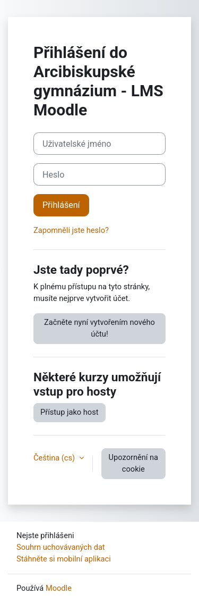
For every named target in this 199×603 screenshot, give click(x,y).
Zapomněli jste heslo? (71, 230)
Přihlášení (61, 205)
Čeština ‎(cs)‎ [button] (55, 458)
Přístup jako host (69, 412)
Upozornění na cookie (133, 463)
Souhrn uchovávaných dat (60, 547)
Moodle (59, 588)
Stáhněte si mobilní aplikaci (63, 559)
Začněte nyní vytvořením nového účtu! (99, 328)
